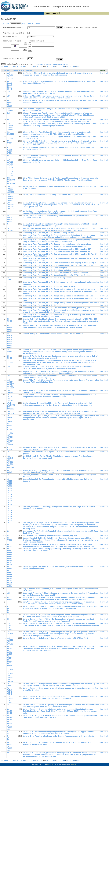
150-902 (10, 196)
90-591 (9, 558)
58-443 (9, 85)
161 (8, 228)
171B (9, 403)
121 (8, 360)
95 (8, 104)
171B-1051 (11, 405)
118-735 (10, 75)
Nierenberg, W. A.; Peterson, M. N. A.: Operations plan (45, 268)
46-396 (9, 723)
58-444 (9, 87)
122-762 (10, 400)
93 (8, 100)
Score (3, 70)
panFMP (74, 764)
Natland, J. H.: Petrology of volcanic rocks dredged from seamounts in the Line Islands (58, 736)
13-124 (9, 487)
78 (8, 278)
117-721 (10, 162)
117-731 (10, 175)
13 (8, 475)
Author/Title (27, 70)
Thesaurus (36, 23)
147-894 (10, 634)
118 (8, 73)
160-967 (10, 128)
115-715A (10, 388)
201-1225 (10, 134)
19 (17, 66)
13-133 (9, 502)
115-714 (10, 382)
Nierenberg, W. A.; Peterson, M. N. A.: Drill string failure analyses (49, 286)
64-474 (9, 336)
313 (8, 113)
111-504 (10, 433)
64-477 (9, 327)
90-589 (9, 555)
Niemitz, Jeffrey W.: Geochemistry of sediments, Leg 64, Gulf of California (53, 334)
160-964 (10, 126)
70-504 (9, 421)
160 (8, 124)
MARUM (50, 764)
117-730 (10, 174)
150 (8, 195)
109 (8, 729)
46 (8, 721)
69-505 (9, 654)
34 (67, 66)
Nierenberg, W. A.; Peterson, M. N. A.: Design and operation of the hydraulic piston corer (59, 289)
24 (34, 66)
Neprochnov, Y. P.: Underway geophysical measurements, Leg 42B (50, 535)
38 (8, 119)
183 (8, 411)
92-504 (9, 429)
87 (8, 141)
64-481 (9, 331)
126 (8, 91)
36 (74, 66)
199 (8, 203)
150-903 (10, 198)
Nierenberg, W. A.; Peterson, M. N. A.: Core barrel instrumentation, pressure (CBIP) (56, 308)
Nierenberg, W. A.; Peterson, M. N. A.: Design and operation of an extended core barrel (58, 296)
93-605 (9, 599)
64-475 (9, 337)
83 (8, 423)
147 (8, 632)
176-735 (10, 79)
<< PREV (4, 66)
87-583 (9, 151)
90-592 (9, 560)
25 (37, 66)
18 (14, 66)
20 (21, 66)
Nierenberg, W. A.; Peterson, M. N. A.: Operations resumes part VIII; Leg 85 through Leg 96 (59, 263)
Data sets (5, 23)
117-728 (10, 172)
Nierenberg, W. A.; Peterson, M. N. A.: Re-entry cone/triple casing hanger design (55, 246)
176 (8, 77)
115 (8, 380)
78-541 (9, 690)
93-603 (9, 102)
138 (8, 456)
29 (51, 66)
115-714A (10, 384)
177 (8, 371)
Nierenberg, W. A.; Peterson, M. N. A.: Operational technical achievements (53, 270)
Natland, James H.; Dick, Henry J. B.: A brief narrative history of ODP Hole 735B (55, 638)
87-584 (9, 143)
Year (20, 70)
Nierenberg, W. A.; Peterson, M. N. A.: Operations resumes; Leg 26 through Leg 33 (56, 251)
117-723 (10, 138)
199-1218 (10, 205)
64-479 (9, 345)
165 (8, 186)
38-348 (9, 472)
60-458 (9, 711)
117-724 (10, 168)
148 (8, 443)
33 (64, 66)
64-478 (9, 329)
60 (8, 612)
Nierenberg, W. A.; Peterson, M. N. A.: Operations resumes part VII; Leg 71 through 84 (58, 265)
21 (24, 66)
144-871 (10, 392)
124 (8, 376)
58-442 (9, 83)
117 (8, 136)
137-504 (10, 437)
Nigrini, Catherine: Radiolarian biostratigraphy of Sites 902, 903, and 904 (52, 195)
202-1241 (10, 468)
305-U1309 (11, 184)
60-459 (9, 713)
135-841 (10, 110)
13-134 (9, 504)
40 (8, 753)
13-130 (9, 498)
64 (8, 319)
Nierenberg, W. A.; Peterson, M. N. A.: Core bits (42, 305)
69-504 (9, 418)
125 (8, 452)
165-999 (10, 190)
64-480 (9, 321)
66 (8, 156)
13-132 (9, 500)
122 (8, 399)
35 (70, 66)
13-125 (9, 489)
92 (8, 427)
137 (8, 435)
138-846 (10, 458)
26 (41, 66)
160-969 (10, 130)
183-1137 (10, 413)
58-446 (9, 89)
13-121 (9, 481)
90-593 (9, 540)
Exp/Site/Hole (12, 70)
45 (8, 715)
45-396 (9, 719)
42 (8, 535)
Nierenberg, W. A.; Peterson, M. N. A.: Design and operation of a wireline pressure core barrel (61, 303)
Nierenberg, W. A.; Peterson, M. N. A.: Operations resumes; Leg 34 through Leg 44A (57, 249)
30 (54, 66)
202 (8, 466)
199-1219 (10, 207)
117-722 (10, 164)
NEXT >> (79, 66)
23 (31, 66)
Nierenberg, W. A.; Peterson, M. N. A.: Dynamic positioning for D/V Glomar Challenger (58, 275)
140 (8, 439)
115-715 (10, 386)
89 (8, 567)
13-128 (9, 495)
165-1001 (10, 192)
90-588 (9, 553)
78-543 (9, 694)
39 (8, 531)
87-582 (9, 149)
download (104, 73)
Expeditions (26, 23)
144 (8, 390)
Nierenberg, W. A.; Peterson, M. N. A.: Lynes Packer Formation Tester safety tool (55, 273)
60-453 (9, 686)
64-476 (9, 339)
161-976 (10, 230)
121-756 (10, 362)
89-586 (9, 569)
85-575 (9, 221)
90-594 (9, 564)
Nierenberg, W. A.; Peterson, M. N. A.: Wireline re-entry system (48, 233)
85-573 (9, 217)
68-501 (9, 648)
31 (57, 66)
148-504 (10, 445)
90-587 (9, 551)
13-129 (9, 496)
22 (27, 66)
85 (8, 216)
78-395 (9, 727)
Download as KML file (60, 64)
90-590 (9, 556)
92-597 (9, 449)
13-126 (9, 491)
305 (8, 182)
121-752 (10, 397)
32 (60, 66)
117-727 (10, 170)
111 (8, 431)
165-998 (10, 188)
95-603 (9, 106)
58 (8, 81)
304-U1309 (11, 180)
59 (8, 610)
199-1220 (10, 209)
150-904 (10, 200)
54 (8, 619)
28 (47, 66)
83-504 (9, 425)
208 (8, 407)
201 (8, 132)
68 (8, 646)
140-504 (10, 441)
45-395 (9, 717)
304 (8, 178)
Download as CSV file (44, 64)
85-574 (9, 219)
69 (8, 416)
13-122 (9, 483)
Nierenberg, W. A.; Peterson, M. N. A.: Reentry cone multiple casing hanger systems (57, 244)
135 (8, 109)
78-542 (9, 280)
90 (8, 538)
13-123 (9, 485)
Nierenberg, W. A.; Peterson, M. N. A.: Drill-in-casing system (47, 278)
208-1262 (10, 409)
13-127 (9, 493)
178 (8, 367)
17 (11, 66)
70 (8, 420)
